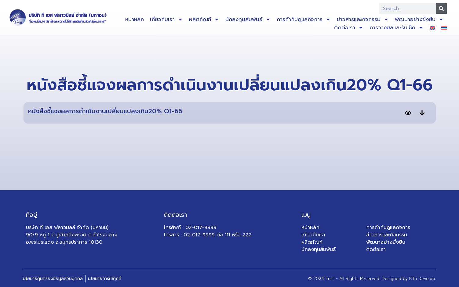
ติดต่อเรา (348, 27)
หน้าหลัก (134, 19)
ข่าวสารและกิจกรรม (363, 19)
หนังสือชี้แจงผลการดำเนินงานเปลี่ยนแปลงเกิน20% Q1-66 (105, 111)
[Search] (441, 8)
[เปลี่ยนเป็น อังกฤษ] (432, 27)
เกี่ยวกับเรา (166, 19)
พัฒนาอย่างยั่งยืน (419, 19)
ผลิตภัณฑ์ (204, 19)
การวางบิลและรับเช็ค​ (397, 27)
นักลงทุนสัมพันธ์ (248, 19)
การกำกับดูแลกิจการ (304, 19)
